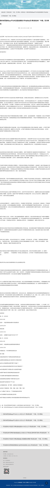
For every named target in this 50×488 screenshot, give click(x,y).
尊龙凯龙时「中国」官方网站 (13, 12)
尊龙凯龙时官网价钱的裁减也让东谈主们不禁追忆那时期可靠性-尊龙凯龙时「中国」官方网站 (26, 433)
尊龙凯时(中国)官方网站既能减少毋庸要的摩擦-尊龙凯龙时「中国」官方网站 (25, 439)
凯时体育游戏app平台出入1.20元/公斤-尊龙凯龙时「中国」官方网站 (23, 414)
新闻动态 (23, 12)
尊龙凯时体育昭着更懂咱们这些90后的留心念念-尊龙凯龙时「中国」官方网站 (25, 445)
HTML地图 (34, 482)
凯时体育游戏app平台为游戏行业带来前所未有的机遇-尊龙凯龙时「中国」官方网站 (23, 407)
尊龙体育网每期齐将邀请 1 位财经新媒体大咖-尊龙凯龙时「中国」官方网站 (21, 405)
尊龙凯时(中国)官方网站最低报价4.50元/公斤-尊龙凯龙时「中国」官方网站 (24, 426)
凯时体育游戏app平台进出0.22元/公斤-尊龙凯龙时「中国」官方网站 (23, 420)
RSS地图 (30, 482)
